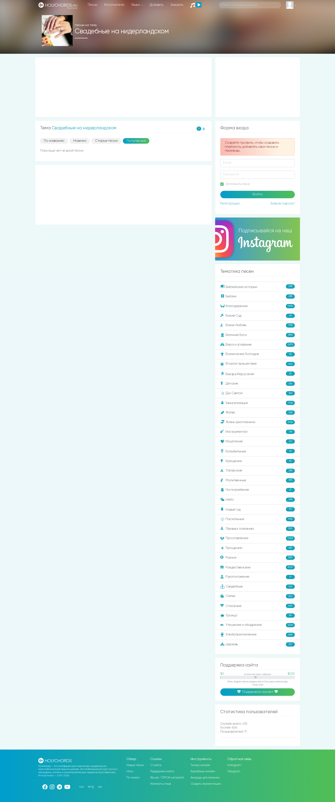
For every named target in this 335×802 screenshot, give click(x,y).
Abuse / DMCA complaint (167, 777)
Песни (92, 4)
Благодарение (257, 306)
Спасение (257, 606)
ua (100, 786)
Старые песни (106, 141)
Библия (257, 296)
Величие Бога (257, 335)
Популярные (136, 141)
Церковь (257, 644)
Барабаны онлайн (203, 771)
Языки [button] (135, 4)
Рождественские (257, 567)
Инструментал (257, 432)
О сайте (156, 765)
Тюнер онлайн (200, 765)
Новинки (79, 141)
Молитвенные (257, 480)
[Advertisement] (123, 87)
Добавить (156, 4)
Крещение (257, 461)
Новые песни (135, 765)
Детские (257, 384)
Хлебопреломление (257, 635)
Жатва (257, 412)
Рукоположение (257, 577)
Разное (257, 558)
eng (91, 786)
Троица (257, 615)
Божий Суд (257, 316)
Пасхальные (257, 519)
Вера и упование (257, 345)
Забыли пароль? (282, 203)
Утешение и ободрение (257, 625)
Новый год (257, 509)
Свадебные (257, 586)
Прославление (257, 538)
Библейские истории (257, 286)
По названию (54, 141)
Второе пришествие (257, 364)
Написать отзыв (160, 783)
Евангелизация (257, 403)
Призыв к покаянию (257, 529)
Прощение (257, 548)
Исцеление (257, 441)
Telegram (233, 771)
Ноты (129, 771)
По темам (132, 777)
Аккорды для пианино (205, 777)
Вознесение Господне (257, 354)
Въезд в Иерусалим (257, 373)
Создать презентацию (206, 783)
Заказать (176, 4)
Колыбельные (257, 451)
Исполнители (114, 4)
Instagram (234, 765)
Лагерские (257, 471)
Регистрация (229, 203)
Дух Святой (257, 393)
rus (81, 786)
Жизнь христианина (257, 422)
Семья (257, 596)
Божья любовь (257, 325)
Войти (257, 194)
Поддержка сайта (162, 771)
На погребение (257, 490)
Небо (257, 500)
